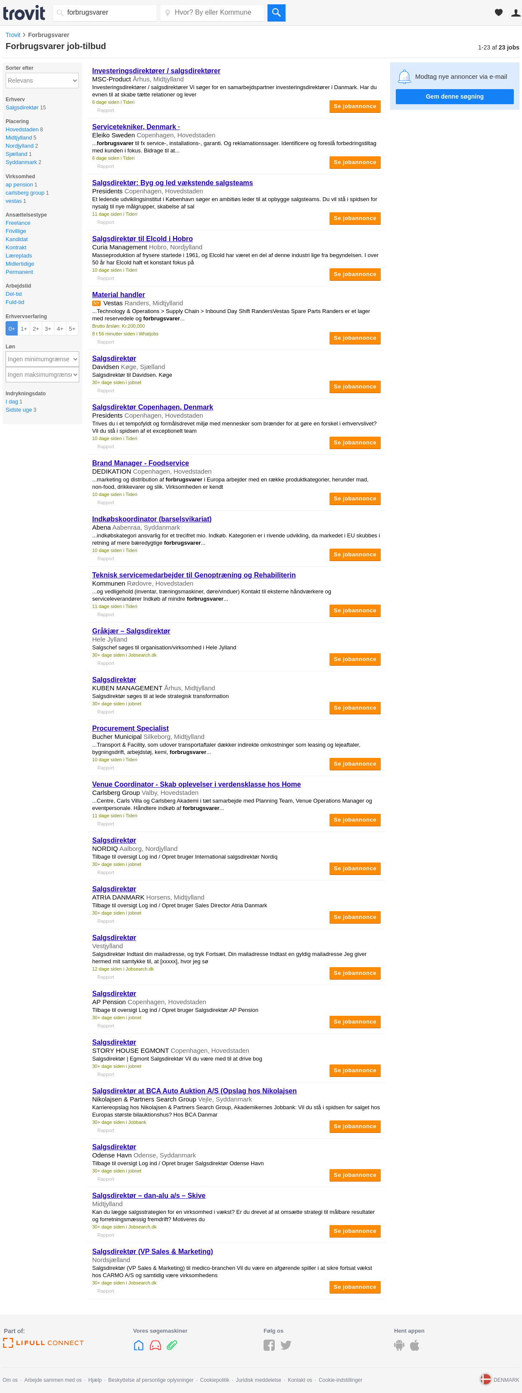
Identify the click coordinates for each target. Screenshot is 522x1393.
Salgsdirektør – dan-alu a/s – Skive (148, 1195)
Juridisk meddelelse (258, 1380)
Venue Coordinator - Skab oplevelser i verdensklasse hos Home (196, 784)
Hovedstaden (22, 129)
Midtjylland (19, 137)
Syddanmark (21, 162)
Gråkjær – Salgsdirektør (131, 631)
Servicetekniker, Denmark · (136, 126)
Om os (10, 1380)
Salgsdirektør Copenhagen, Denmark (152, 407)
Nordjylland (20, 146)
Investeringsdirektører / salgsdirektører (156, 70)
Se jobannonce (355, 106)
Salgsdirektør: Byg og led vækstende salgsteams (172, 182)
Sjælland (17, 154)
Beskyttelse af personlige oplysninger (150, 1380)
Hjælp (95, 1380)
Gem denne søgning (455, 96)
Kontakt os (300, 1380)
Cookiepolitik (215, 1380)
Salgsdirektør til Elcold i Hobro (142, 238)
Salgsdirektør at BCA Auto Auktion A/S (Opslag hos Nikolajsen (194, 1091)
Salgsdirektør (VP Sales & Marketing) (152, 1251)
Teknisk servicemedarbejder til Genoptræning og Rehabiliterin (194, 575)
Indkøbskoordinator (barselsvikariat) (151, 519)
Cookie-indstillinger (340, 1380)
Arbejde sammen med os (52, 1380)
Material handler (118, 294)
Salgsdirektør (22, 107)
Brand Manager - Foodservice (140, 463)
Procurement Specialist (130, 728)
